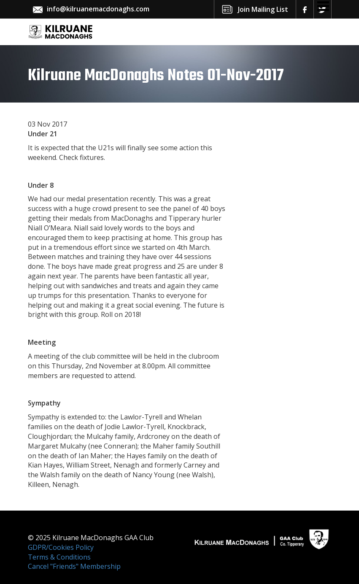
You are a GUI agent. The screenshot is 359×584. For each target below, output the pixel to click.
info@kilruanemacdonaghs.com (98, 9)
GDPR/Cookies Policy (61, 547)
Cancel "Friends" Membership (74, 566)
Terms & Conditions (59, 557)
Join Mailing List (263, 9)
